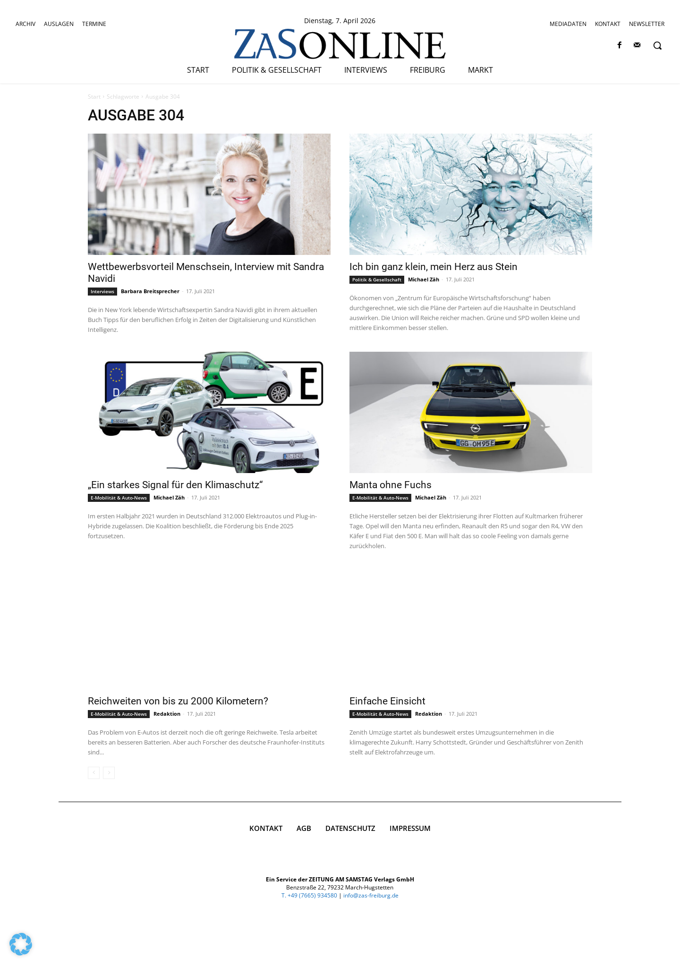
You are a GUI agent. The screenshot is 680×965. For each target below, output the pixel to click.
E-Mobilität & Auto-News (119, 497)
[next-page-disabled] (109, 773)
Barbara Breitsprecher (150, 291)
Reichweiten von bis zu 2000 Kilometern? (178, 701)
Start (94, 97)
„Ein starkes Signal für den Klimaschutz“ (175, 485)
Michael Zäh (423, 279)
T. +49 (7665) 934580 (309, 951)
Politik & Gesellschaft (376, 279)
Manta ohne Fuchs (390, 485)
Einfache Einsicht (387, 701)
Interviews (102, 291)
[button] (657, 45)
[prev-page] (94, 773)
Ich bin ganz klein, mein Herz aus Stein (433, 266)
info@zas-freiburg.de (371, 951)
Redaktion (166, 713)
